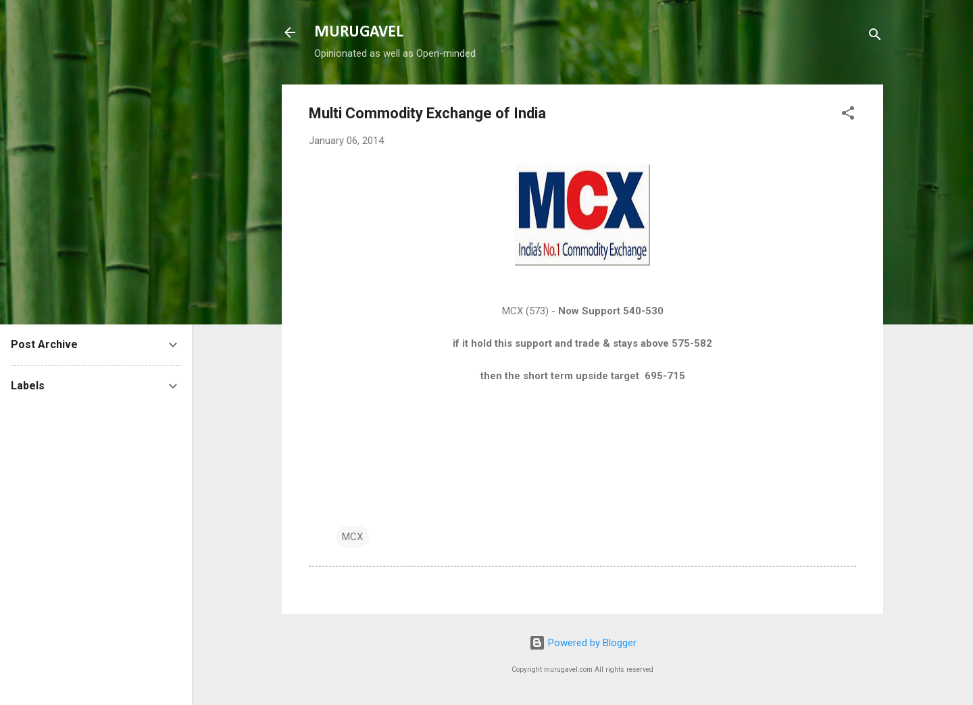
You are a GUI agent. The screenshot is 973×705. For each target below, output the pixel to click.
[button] (848, 115)
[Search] (875, 36)
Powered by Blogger (583, 643)
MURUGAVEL (358, 32)
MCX (352, 537)
